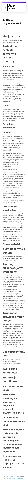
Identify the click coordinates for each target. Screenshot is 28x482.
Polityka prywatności (18, 478)
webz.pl (11, 477)
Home (4, 16)
